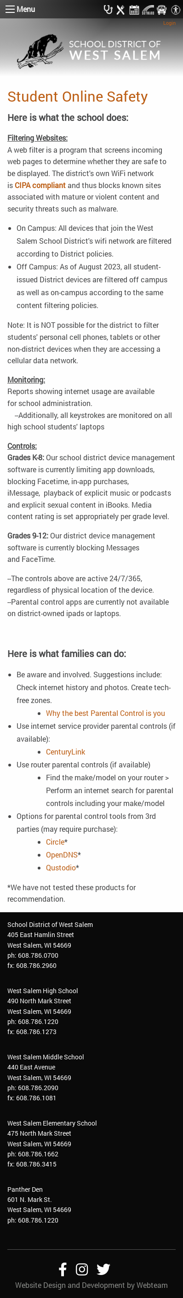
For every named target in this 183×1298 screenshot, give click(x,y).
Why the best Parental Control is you (105, 713)
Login (169, 22)
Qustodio (61, 867)
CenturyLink (65, 751)
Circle (55, 841)
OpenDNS (62, 854)
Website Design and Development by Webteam (91, 1285)
